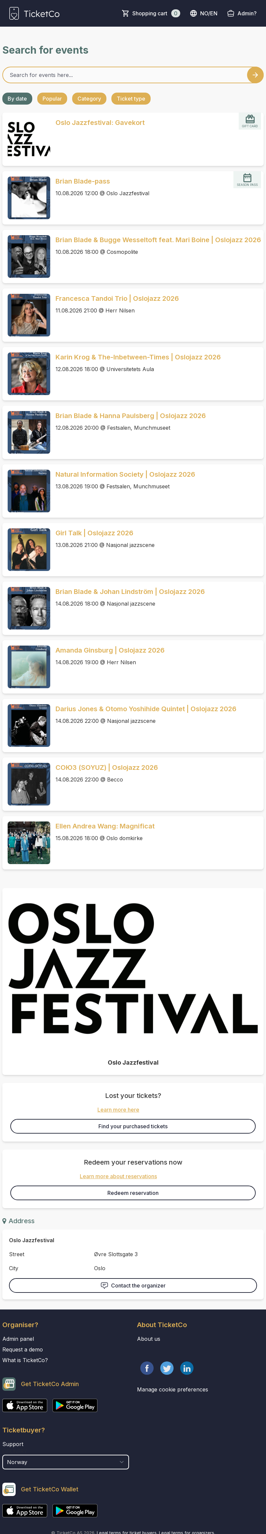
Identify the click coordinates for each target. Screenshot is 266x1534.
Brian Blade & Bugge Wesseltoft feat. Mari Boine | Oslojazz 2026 (158, 240)
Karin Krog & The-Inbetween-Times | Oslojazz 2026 (138, 357)
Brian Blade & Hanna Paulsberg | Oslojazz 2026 (131, 416)
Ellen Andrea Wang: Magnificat (105, 826)
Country (14, 1451)
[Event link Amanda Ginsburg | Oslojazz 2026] (26, 667)
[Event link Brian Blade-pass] (26, 198)
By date (17, 98)
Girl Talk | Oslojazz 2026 (94, 533)
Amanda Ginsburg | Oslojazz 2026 (110, 650)
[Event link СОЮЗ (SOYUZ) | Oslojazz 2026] (26, 784)
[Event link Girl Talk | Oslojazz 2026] (26, 549)
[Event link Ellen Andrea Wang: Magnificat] (26, 842)
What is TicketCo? (25, 1360)
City (13, 1268)
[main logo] (34, 13)
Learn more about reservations (118, 1176)
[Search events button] (255, 75)
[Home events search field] (133, 75)
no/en (203, 13)
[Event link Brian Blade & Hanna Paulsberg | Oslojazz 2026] (26, 432)
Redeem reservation (133, 1193)
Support (12, 1444)
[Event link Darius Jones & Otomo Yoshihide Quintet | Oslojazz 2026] (26, 725)
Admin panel (18, 1338)
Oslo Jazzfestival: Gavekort (100, 123)
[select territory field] (65, 1462)
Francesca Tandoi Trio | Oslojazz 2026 (117, 298)
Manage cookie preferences (172, 1389)
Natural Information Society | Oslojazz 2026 (125, 474)
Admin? (247, 13)
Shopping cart (156, 13)
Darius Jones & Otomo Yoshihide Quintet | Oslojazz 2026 (146, 709)
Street (16, 1254)
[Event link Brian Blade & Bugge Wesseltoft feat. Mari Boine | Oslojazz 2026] (26, 256)
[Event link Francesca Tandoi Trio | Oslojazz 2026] (26, 315)
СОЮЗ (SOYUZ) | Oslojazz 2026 (107, 767)
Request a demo (22, 1349)
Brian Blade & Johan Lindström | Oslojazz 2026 (130, 592)
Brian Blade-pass (83, 181)
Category (89, 98)
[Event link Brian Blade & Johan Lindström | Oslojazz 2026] (26, 608)
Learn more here (118, 1109)
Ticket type (131, 98)
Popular (52, 98)
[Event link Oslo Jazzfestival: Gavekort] (26, 139)
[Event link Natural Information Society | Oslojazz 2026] (26, 491)
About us (148, 1338)
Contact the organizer (133, 1285)
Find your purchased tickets (133, 1126)
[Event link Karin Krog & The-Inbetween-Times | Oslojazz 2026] (26, 373)
